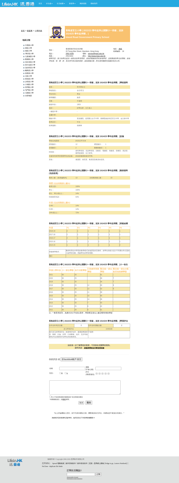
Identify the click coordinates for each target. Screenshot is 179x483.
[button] (49, 3)
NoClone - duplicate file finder (52, 466)
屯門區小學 (29, 90)
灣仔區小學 (29, 54)
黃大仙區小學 (30, 65)
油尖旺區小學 (30, 68)
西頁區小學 (29, 79)
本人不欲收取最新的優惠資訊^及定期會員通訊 (67, 397)
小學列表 (38, 31)
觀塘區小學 (29, 59)
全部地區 (28, 96)
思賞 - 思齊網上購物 (96, 463)
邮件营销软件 (71, 463)
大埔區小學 (29, 84)
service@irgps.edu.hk (96, 54)
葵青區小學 (29, 73)
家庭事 (29, 31)
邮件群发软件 (82, 463)
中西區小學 (29, 45)
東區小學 (28, 48)
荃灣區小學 (29, 87)
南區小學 (28, 51)
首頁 (40, 3)
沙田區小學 (29, 82)
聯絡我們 (94, 3)
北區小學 (28, 76)
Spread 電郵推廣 (58, 463)
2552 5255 (70, 54)
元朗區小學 (29, 93)
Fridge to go (109, 463)
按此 (64, 399)
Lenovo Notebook (120, 463)
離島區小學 (29, 70)
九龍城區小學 (30, 56)
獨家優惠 (83, 3)
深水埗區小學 (30, 62)
